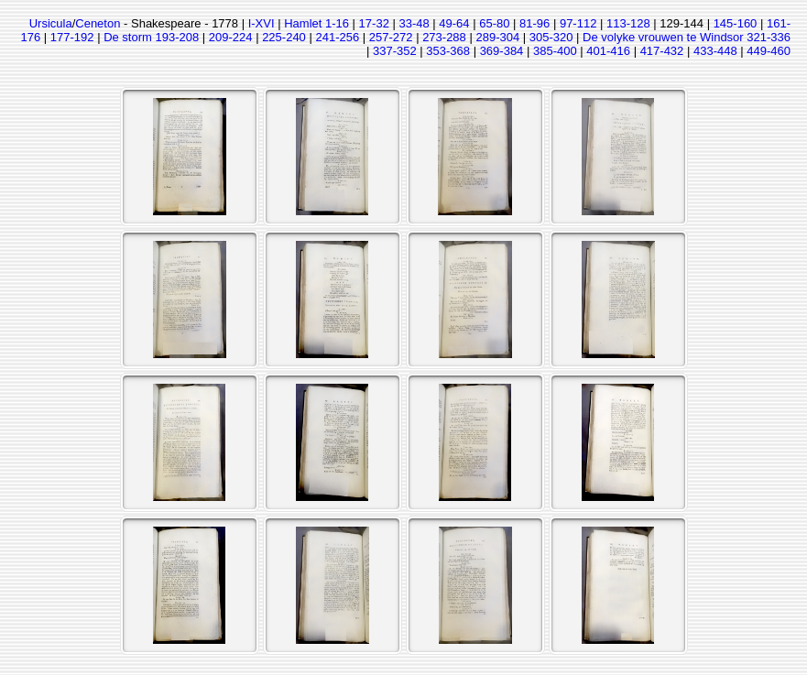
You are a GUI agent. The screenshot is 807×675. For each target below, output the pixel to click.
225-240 (284, 37)
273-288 (444, 37)
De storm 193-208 (151, 37)
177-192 (72, 37)
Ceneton (97, 23)
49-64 (454, 23)
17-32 (374, 23)
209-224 (231, 37)
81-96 (534, 23)
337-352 (395, 51)
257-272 (391, 37)
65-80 (494, 23)
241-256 (337, 37)
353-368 (448, 51)
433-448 (715, 51)
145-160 (736, 23)
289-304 (497, 37)
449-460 (769, 51)
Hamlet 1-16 (316, 23)
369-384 (502, 51)
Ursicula (50, 23)
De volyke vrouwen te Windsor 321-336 (687, 37)
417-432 (662, 51)
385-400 (555, 51)
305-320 (551, 37)
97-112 (578, 23)
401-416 (608, 51)
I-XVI (261, 23)
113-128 (628, 23)
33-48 (413, 23)
